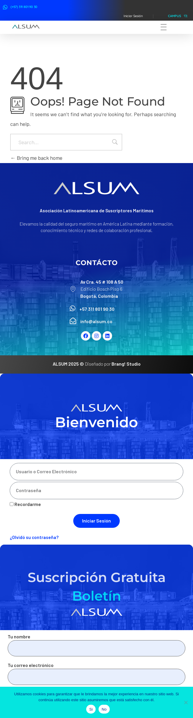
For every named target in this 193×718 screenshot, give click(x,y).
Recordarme (25, 504)
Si (91, 709)
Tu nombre (96, 645)
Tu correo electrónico (96, 673)
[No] (186, 702)
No (104, 709)
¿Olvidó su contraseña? (34, 537)
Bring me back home (36, 158)
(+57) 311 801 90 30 (24, 7)
